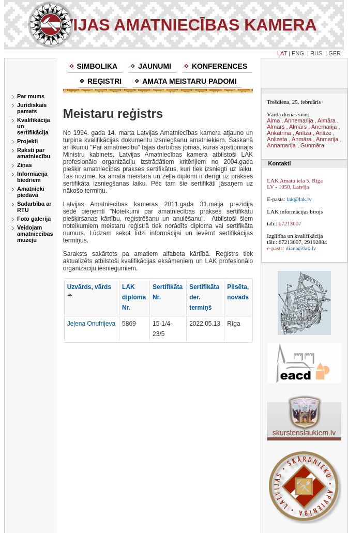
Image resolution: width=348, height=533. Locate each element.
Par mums (30, 96)
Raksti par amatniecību (33, 153)
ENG (298, 53)
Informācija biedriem (32, 177)
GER (334, 53)
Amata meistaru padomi (189, 81)
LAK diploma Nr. (134, 297)
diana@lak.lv (301, 248)
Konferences (219, 66)
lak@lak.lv (298, 199)
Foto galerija (34, 219)
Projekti (27, 141)
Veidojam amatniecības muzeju (35, 233)
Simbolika (97, 66)
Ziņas (24, 165)
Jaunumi (154, 66)
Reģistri (104, 81)
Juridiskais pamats (32, 108)
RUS (316, 53)
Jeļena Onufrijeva (91, 323)
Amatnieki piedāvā (30, 192)
